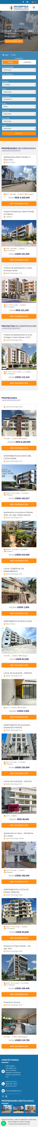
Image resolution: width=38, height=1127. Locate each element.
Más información (19, 203)
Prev (2, 31)
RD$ (14, 55)
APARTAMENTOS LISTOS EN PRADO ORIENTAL (19, 892)
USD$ (6, 55)
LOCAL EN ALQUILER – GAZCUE (19, 782)
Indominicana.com (23, 1124)
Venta (7, 62)
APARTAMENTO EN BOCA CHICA (19, 622)
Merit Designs (25, 1122)
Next (35, 31)
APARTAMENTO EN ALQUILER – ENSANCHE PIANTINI (19, 728)
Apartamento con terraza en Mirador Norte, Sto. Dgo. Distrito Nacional (19, 515)
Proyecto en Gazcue (19, 1003)
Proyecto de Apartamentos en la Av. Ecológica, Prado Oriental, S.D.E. (19, 337)
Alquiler (25, 62)
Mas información (14, 41)
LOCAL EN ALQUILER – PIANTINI (19, 674)
